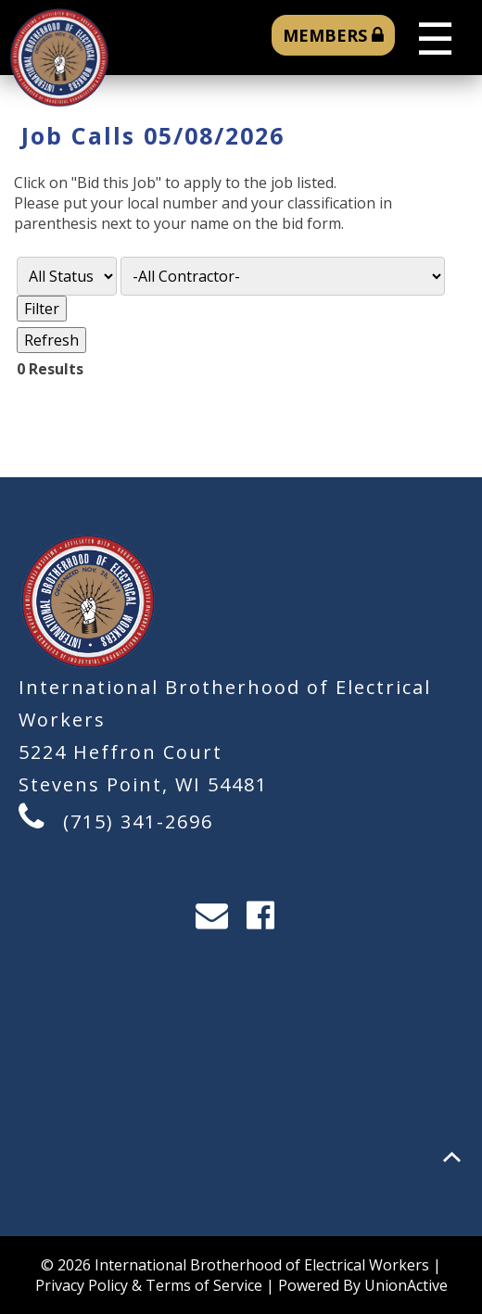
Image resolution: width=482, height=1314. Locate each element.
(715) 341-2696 (138, 821)
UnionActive (406, 1285)
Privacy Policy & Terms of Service (148, 1285)
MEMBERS (333, 35)
